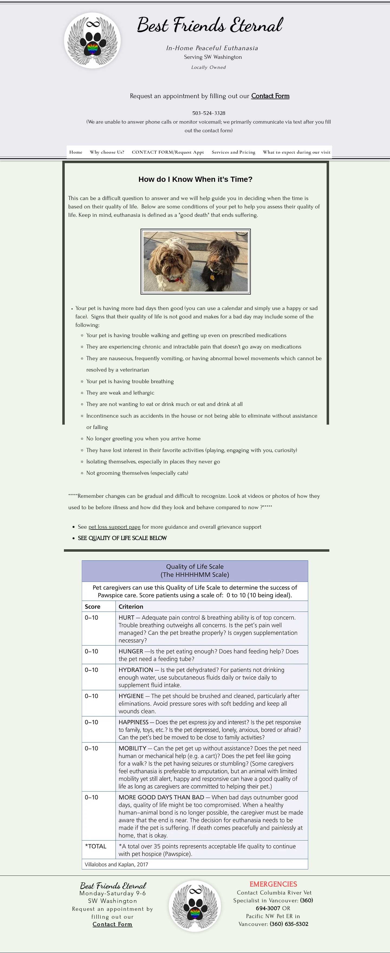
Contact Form (270, 96)
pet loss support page (115, 527)
